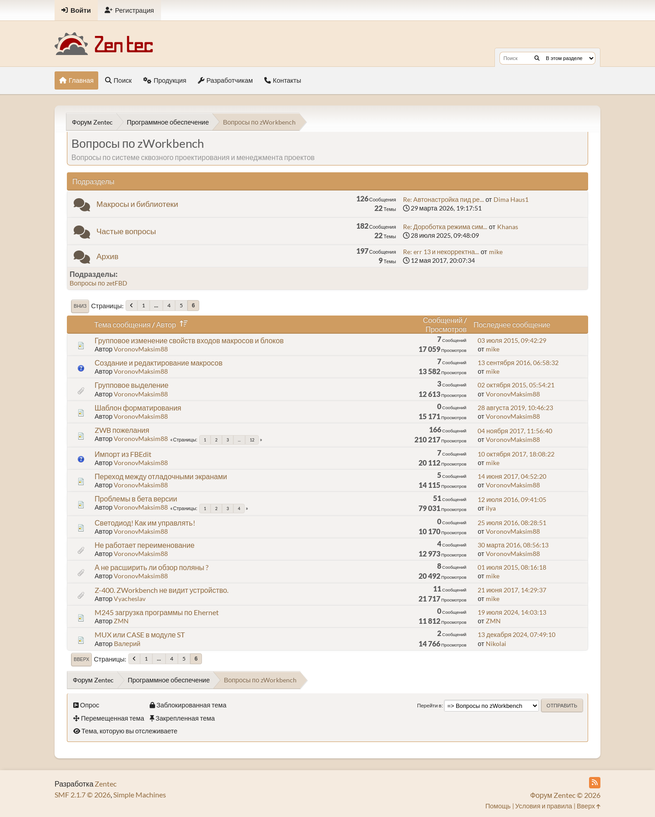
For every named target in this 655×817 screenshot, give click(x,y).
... (156, 305)
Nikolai (496, 643)
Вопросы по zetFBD (98, 283)
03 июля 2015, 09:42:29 (512, 340)
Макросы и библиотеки (137, 204)
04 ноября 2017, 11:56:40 (515, 431)
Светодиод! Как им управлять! (145, 522)
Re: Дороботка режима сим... (445, 227)
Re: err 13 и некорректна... (441, 252)
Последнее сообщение (512, 324)
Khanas (507, 227)
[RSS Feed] (594, 782)
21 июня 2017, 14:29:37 (512, 590)
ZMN (121, 621)
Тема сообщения (122, 324)
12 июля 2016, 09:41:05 (512, 499)
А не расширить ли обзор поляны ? (151, 567)
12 (252, 439)
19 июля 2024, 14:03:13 (512, 612)
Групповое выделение (131, 385)
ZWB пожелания (122, 430)
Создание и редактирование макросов (158, 362)
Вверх (81, 659)
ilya (491, 508)
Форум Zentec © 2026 (565, 795)
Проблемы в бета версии (136, 498)
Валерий (127, 643)
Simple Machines (139, 794)
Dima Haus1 (511, 199)
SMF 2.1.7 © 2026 (83, 794)
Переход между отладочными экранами (161, 476)
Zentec (105, 783)
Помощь (498, 806)
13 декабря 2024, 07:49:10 (516, 634)
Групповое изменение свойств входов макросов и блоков (189, 340)
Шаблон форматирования (138, 407)
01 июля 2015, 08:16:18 (512, 567)
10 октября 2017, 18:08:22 (516, 454)
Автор (173, 324)
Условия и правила (543, 806)
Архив (107, 256)
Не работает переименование (145, 545)
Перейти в (429, 705)
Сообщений (443, 320)
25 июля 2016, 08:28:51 (512, 522)
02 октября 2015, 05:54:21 (516, 385)
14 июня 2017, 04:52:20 (512, 476)
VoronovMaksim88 (141, 349)
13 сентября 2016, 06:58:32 (518, 362)
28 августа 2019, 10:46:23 (515, 407)
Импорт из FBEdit (123, 454)
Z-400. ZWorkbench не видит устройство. (161, 590)
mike (496, 252)
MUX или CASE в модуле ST (140, 634)
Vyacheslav (130, 598)
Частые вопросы (126, 231)
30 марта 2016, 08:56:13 (513, 545)
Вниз (80, 306)
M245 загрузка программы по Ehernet (157, 612)
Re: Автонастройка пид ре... (443, 199)
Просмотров (445, 329)
